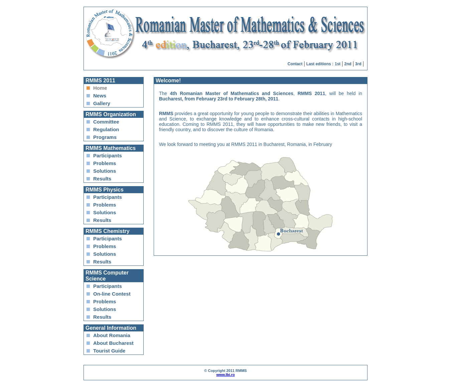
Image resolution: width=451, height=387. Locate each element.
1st (337, 64)
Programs (105, 137)
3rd (358, 64)
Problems (104, 163)
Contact (295, 64)
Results (102, 178)
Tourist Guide (109, 351)
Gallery (101, 103)
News (99, 95)
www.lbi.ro (225, 375)
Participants (107, 155)
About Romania (111, 335)
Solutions (104, 171)
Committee (106, 122)
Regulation (106, 129)
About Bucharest (113, 343)
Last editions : (319, 64)
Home (100, 88)
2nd (347, 64)
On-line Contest (112, 294)
